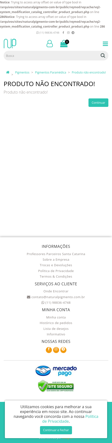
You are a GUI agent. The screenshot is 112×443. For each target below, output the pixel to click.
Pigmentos (22, 72)
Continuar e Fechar (56, 430)
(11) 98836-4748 (47, 32)
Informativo (56, 334)
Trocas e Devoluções (56, 265)
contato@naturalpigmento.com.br (56, 297)
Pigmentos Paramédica (50, 72)
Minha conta (56, 317)
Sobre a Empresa (56, 259)
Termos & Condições (56, 276)
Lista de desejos (56, 328)
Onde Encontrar (55, 291)
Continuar (98, 103)
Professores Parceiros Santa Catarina (56, 254)
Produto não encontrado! (89, 72)
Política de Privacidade (56, 271)
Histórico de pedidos (56, 323)
